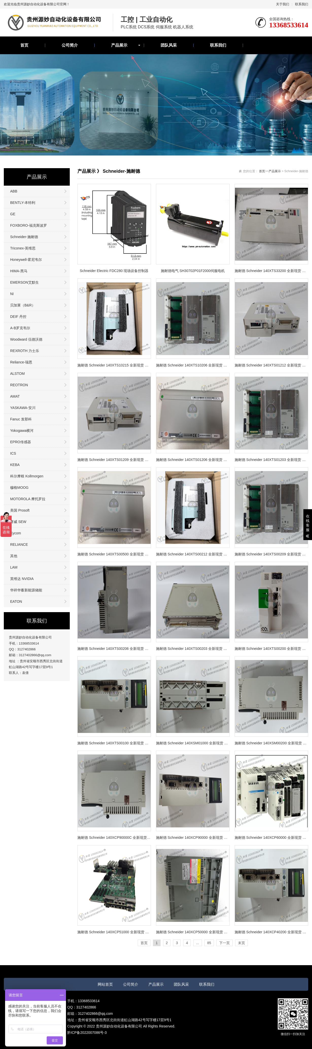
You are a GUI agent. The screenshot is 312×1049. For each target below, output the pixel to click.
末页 (241, 943)
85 (209, 943)
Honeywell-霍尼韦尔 (26, 260)
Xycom (15, 533)
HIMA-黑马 (18, 271)
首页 (24, 45)
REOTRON (19, 385)
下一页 (224, 943)
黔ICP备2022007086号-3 (87, 1033)
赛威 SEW (18, 522)
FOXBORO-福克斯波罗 (28, 225)
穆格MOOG (19, 487)
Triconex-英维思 (23, 248)
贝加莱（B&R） (22, 305)
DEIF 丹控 (18, 317)
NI (12, 294)
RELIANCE (19, 544)
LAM (14, 567)
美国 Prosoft (19, 510)
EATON (16, 601)
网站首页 (105, 984)
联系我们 (301, 4)
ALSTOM (17, 374)
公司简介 (70, 45)
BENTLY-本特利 (22, 203)
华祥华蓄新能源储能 (26, 590)
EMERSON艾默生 (24, 282)
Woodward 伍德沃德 (26, 339)
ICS (13, 453)
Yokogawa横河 (21, 431)
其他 (13, 556)
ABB (13, 191)
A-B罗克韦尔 (20, 328)
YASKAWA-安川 (23, 408)
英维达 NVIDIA (22, 579)
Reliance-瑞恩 (21, 362)
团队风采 (169, 45)
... (197, 943)
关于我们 (282, 4)
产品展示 (119, 45)
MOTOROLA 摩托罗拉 (27, 499)
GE (12, 214)
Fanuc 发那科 (21, 419)
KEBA (15, 465)
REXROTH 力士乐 (24, 351)
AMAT (15, 396)
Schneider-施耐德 (24, 237)
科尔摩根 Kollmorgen (26, 476)
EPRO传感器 (20, 442)
